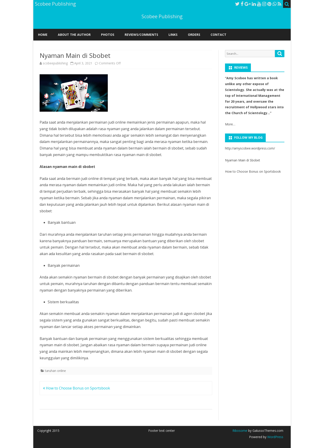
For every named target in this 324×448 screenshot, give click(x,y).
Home (42, 34)
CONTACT (218, 34)
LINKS (173, 34)
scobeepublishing (55, 63)
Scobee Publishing (162, 16)
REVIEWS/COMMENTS (141, 34)
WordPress (274, 437)
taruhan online (55, 371)
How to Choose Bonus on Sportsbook (76, 388)
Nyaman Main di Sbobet (242, 160)
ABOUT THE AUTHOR (74, 34)
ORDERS (194, 34)
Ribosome (239, 430)
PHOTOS (107, 34)
